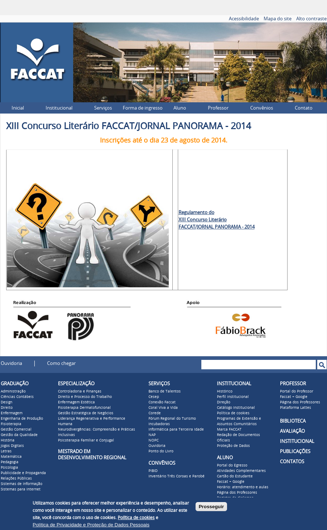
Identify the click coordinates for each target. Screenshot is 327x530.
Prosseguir (211, 506)
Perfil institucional (233, 397)
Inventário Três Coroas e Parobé (176, 476)
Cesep (153, 397)
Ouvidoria (11, 363)
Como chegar (61, 363)
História (7, 440)
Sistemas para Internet (21, 489)
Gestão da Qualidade (19, 435)
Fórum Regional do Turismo (172, 418)
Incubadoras (159, 424)
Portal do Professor (296, 391)
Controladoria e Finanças (79, 391)
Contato (304, 108)
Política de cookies (233, 413)
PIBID (153, 471)
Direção (223, 402)
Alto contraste (311, 18)
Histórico (224, 391)
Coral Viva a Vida (163, 408)
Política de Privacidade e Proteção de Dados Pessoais (91, 524)
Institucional (59, 108)
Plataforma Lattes (295, 408)
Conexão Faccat (162, 402)
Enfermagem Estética (76, 402)
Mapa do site (278, 18)
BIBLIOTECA (293, 421)
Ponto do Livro (160, 451)
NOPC (153, 440)
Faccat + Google (230, 482)
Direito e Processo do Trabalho (85, 397)
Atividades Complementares (241, 471)
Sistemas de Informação (21, 484)
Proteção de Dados (233, 446)
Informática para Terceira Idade (176, 429)
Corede (154, 413)
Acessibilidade (244, 18)
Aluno (179, 108)
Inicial (18, 108)
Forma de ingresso (143, 108)
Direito (7, 408)
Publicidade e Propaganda (23, 473)
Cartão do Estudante (235, 476)
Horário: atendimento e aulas (242, 487)
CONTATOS (292, 461)
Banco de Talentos (164, 391)
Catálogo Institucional (236, 408)
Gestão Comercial (16, 429)
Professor (218, 108)
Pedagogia (9, 462)
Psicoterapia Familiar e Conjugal (86, 440)
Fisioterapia (11, 424)
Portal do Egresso (232, 465)
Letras (6, 451)
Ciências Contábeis (17, 397)
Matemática (11, 457)
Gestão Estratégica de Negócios (85, 413)
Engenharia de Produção (22, 418)
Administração (13, 391)
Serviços (103, 108)
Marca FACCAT (229, 429)
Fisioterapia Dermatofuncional (84, 408)
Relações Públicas (16, 478)
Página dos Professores (237, 492)
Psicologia (9, 467)
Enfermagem (11, 413)
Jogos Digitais (12, 446)
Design (6, 402)
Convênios (261, 108)
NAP (152, 435)
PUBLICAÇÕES (295, 451)
